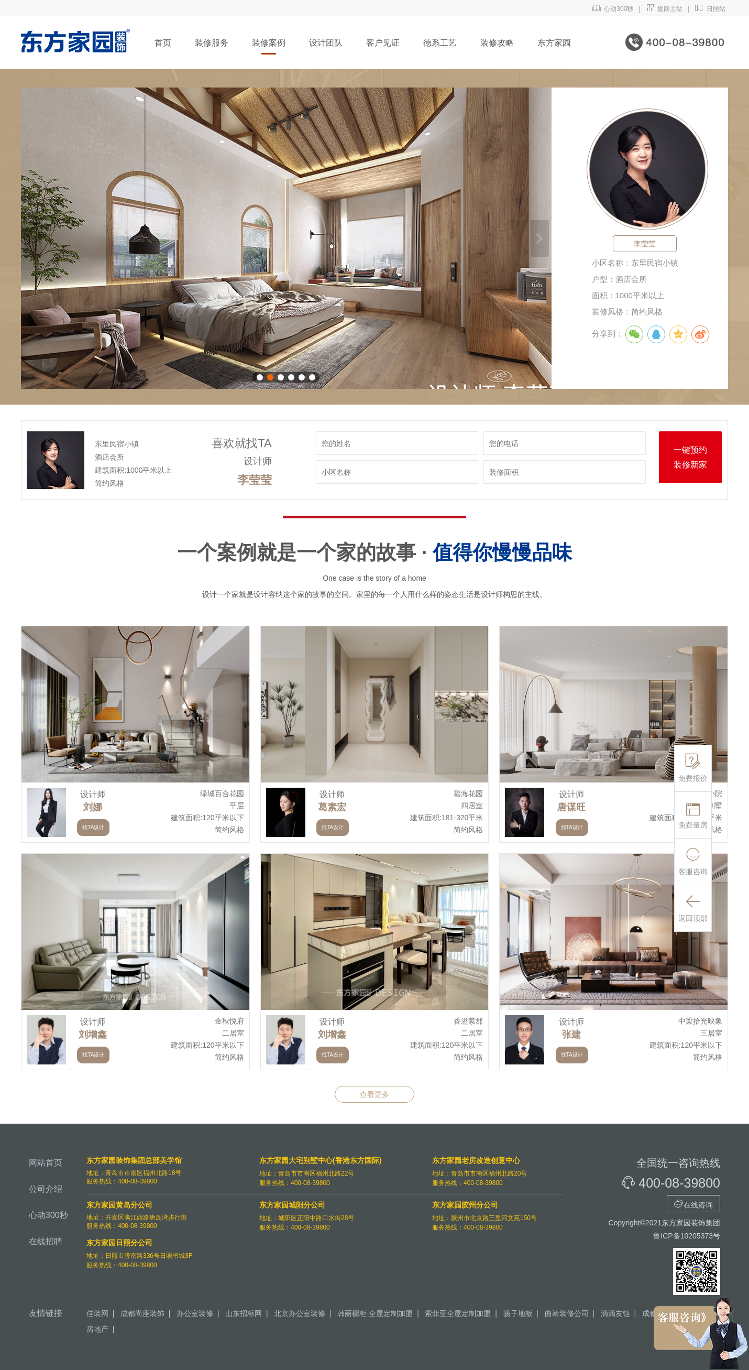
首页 (163, 42)
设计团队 (326, 42)
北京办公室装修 (299, 1313)
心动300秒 (613, 9)
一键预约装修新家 (690, 457)
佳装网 (97, 1313)
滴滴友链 (615, 1313)
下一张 (540, 238)
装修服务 (211, 42)
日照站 (710, 9)
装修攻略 (497, 42)
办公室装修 (195, 1313)
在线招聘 (45, 1241)
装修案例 (268, 42)
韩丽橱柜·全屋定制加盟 (375, 1313)
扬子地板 (518, 1313)
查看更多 (374, 1094)
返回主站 (664, 9)
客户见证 (383, 42)
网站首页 (45, 1162)
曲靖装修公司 (567, 1313)
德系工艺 (440, 42)
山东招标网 (243, 1313)
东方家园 (554, 42)
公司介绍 (45, 1188)
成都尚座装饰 (142, 1313)
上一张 (33, 238)
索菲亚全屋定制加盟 (458, 1313)
